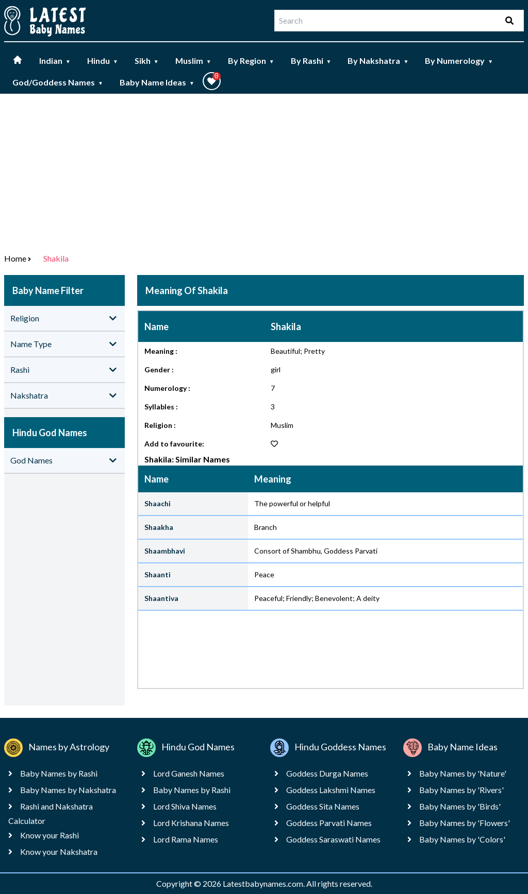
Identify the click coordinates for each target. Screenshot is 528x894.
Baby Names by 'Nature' (462, 773)
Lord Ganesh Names (188, 773)
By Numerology (459, 60)
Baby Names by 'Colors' (462, 839)
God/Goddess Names (57, 82)
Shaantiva (161, 598)
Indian (55, 60)
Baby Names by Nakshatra (68, 790)
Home (15, 258)
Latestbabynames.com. (264, 883)
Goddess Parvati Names (329, 823)
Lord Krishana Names (191, 823)
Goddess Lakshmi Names (330, 790)
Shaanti (157, 574)
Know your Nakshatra (58, 851)
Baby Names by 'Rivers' (461, 790)
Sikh (147, 60)
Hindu (102, 60)
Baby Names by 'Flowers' (464, 823)
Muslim (193, 60)
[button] (212, 81)
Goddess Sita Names (322, 806)
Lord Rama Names (185, 839)
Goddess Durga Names (327, 773)
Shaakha (158, 527)
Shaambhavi (164, 550)
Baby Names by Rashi (58, 773)
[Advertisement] (264, 171)
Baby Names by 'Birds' (460, 806)
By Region (251, 60)
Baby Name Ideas (157, 82)
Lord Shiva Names (185, 806)
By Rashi (311, 60)
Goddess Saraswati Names (333, 839)
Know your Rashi (49, 835)
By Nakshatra (378, 60)
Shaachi (157, 503)
